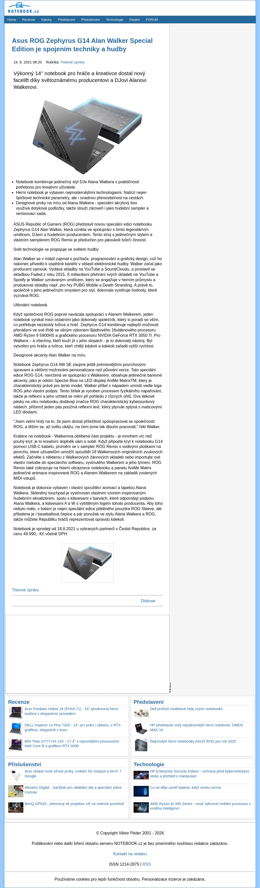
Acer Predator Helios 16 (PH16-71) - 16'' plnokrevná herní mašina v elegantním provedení (71, 711)
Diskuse (148, 601)
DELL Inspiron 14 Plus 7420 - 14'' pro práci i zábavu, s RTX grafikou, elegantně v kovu (73, 727)
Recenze (28, 20)
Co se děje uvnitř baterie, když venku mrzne (185, 787)
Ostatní (134, 20)
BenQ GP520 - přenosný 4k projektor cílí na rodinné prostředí (74, 804)
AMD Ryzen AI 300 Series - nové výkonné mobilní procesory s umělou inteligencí (200, 806)
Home (11, 20)
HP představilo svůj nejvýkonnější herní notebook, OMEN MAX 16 (196, 727)
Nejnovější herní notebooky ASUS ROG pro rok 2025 (193, 741)
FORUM (152, 20)
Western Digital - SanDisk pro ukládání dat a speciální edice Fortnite (73, 789)
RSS (146, 864)
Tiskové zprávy (72, 62)
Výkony (46, 20)
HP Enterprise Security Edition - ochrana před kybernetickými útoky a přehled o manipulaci (199, 773)
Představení (66, 20)
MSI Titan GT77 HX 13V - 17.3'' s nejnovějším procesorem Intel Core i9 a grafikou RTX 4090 (72, 743)
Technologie (114, 20)
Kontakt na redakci (130, 854)
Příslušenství (90, 20)
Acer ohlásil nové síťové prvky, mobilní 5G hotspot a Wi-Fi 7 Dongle (73, 773)
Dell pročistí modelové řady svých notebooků (186, 709)
